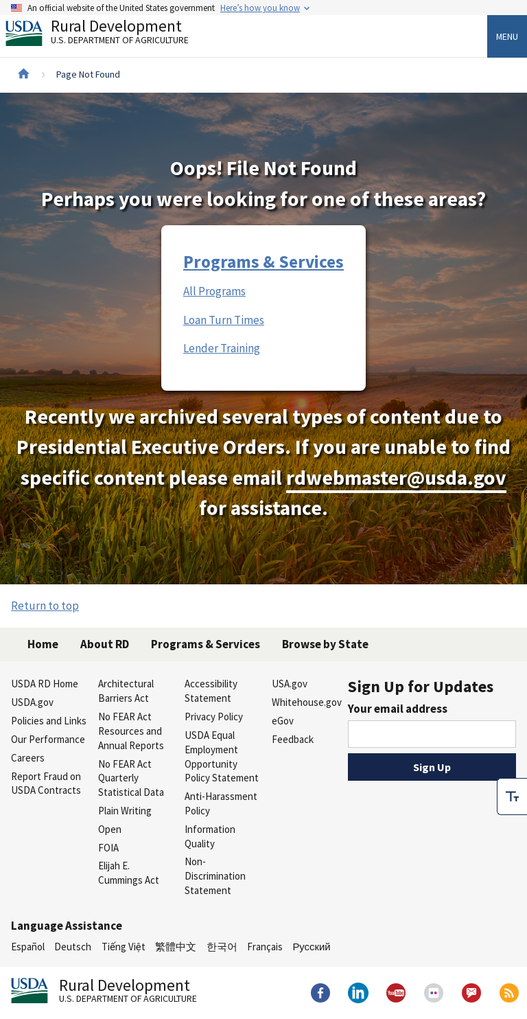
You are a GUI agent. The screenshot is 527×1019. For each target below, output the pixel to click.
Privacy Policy (214, 716)
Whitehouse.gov (307, 702)
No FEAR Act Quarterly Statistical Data (131, 778)
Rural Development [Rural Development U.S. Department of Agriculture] (108, 35)
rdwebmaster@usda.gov (396, 477)
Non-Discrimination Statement (215, 876)
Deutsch (72, 946)
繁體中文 (175, 946)
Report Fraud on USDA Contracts (46, 783)
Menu (507, 36)
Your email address (397, 708)
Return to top (45, 605)
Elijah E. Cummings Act (128, 872)
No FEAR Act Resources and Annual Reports (131, 731)
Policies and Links (48, 720)
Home (42, 644)
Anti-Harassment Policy (221, 803)
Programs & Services (263, 262)
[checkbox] (512, 796)
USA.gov (289, 683)
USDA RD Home (44, 683)
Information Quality (210, 836)
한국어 (222, 946)
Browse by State (325, 644)
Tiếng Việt (123, 946)
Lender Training (221, 348)
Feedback (293, 739)
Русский (311, 946)
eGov (283, 720)
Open (109, 829)
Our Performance (48, 739)
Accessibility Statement (211, 691)
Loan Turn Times (223, 320)
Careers (28, 757)
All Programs (214, 291)
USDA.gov (32, 702)
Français (265, 946)
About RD (104, 644)
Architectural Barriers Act (126, 691)
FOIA (108, 847)
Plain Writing (125, 810)
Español (28, 946)
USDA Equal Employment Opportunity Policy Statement (222, 756)
